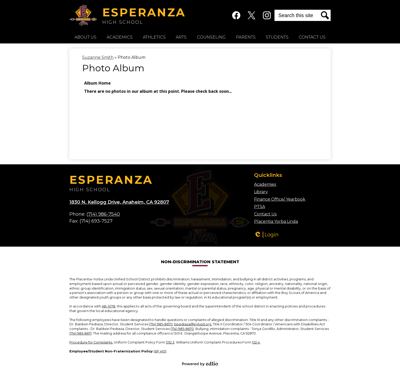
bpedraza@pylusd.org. (193, 324)
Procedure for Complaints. (91, 342)
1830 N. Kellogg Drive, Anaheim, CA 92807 (119, 202)
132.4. (256, 342)
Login (266, 235)
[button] (85, 37)
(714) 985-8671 (80, 333)
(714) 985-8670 (161, 324)
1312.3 (170, 342)
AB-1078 (108, 306)
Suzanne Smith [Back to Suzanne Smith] (98, 57)
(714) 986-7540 (103, 214)
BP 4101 (160, 351)
